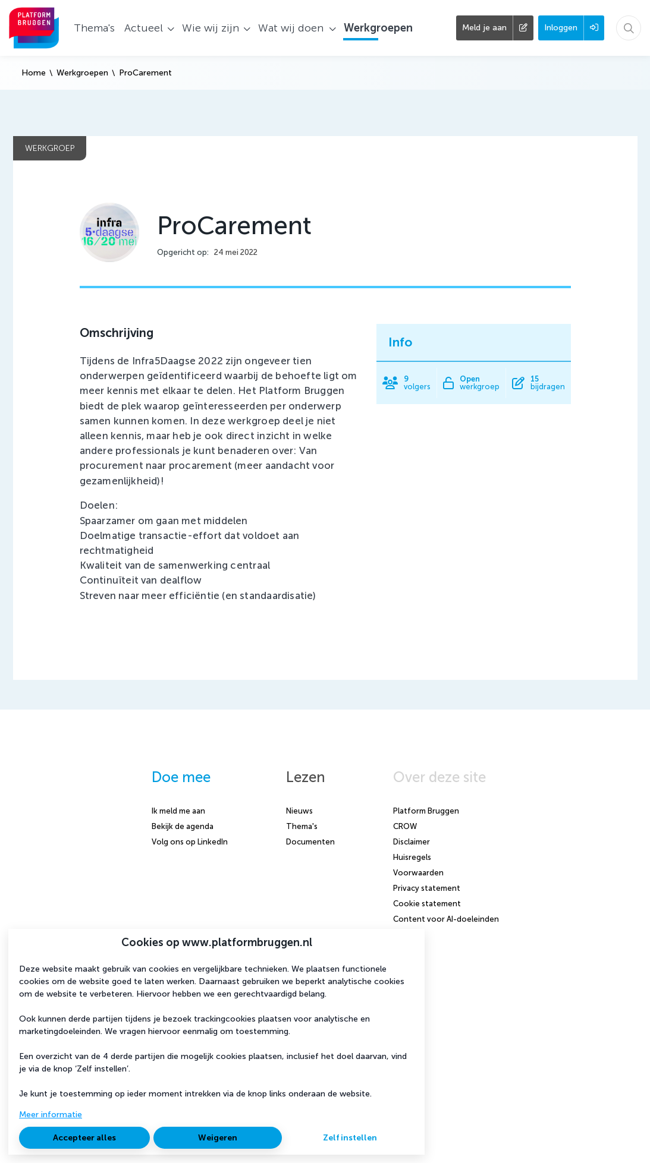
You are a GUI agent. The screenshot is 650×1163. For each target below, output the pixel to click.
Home (33, 73)
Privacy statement (426, 888)
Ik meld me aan (178, 810)
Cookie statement (427, 903)
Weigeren (217, 1138)
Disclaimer (411, 841)
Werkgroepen (82, 73)
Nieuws (299, 810)
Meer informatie (50, 1115)
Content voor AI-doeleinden (446, 919)
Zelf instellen (350, 1138)
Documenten (310, 841)
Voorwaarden (418, 872)
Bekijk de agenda (182, 826)
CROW (405, 826)
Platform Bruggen (426, 810)
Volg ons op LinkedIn (190, 841)
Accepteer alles (84, 1138)
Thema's (302, 826)
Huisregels (412, 857)
